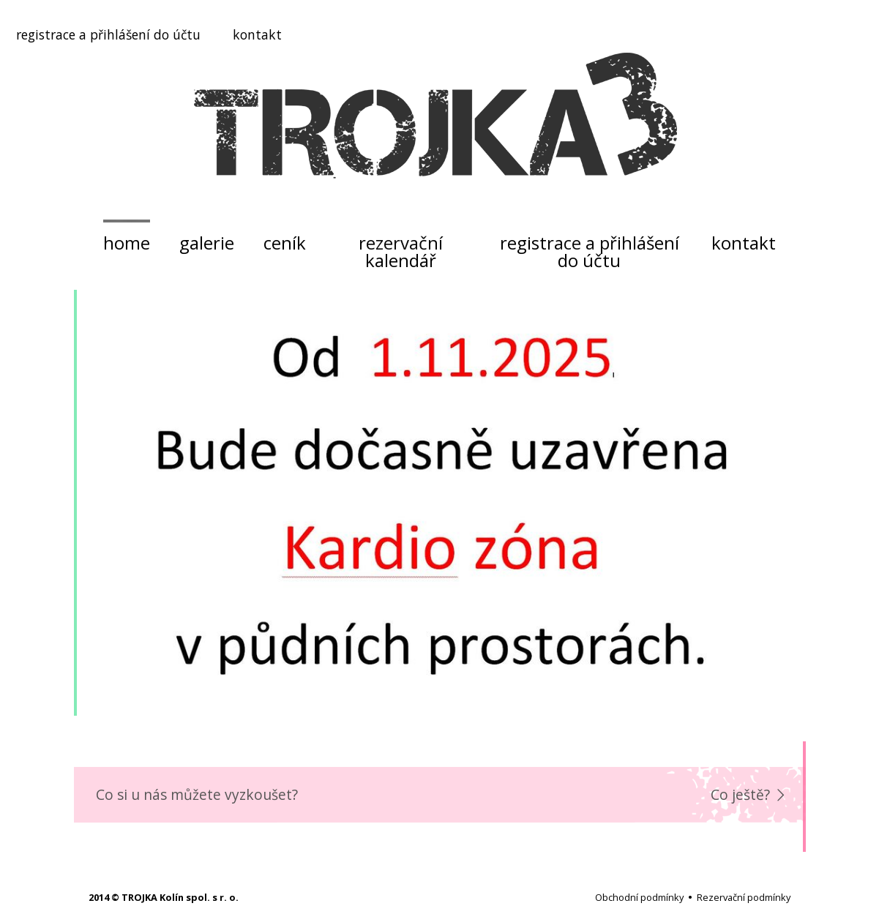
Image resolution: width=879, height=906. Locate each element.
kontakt (257, 34)
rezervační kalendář (401, 251)
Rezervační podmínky (743, 897)
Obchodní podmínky (639, 897)
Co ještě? (740, 794)
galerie (206, 243)
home (126, 243)
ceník (284, 243)
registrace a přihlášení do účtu (108, 34)
